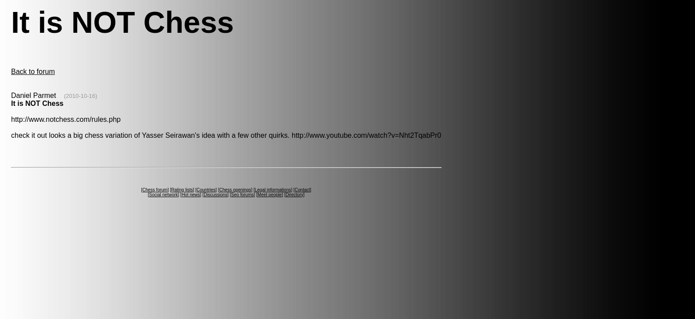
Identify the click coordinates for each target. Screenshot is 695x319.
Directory (294, 194)
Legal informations (273, 189)
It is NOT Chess (37, 103)
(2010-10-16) (80, 96)
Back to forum (33, 71)
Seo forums (242, 194)
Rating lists (182, 189)
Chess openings (235, 189)
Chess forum (155, 189)
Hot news (191, 194)
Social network (163, 194)
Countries (206, 189)
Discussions (215, 194)
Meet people (270, 194)
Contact (302, 189)
